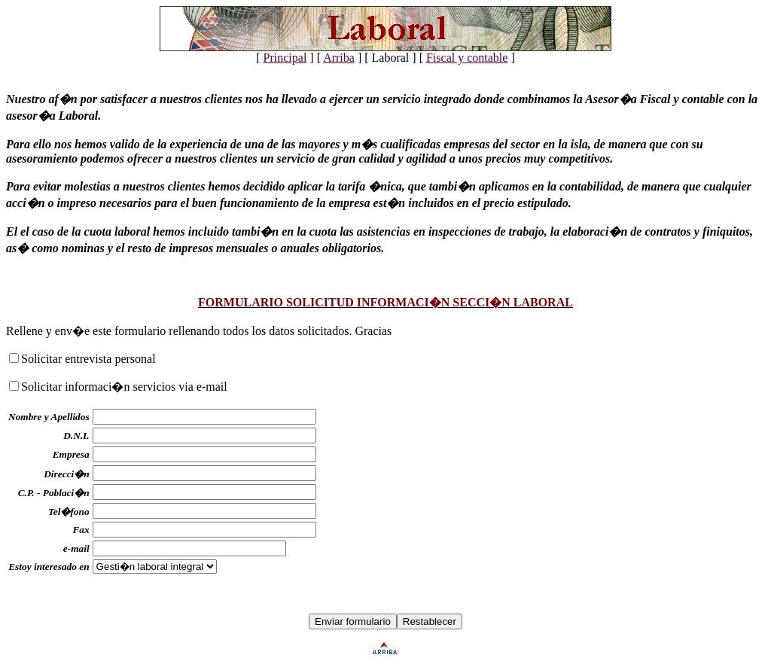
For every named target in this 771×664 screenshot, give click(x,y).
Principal (285, 57)
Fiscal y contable (466, 57)
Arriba (339, 57)
